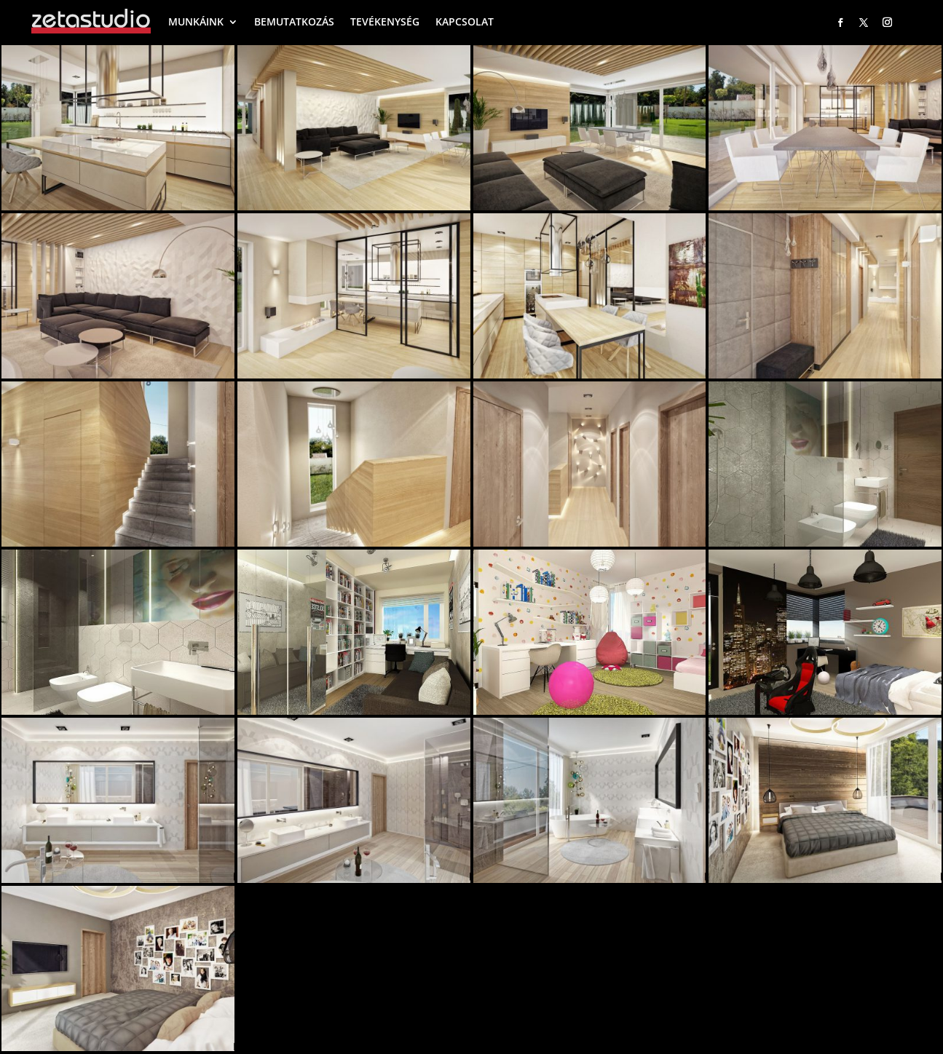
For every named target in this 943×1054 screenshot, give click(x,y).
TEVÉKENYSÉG (384, 21)
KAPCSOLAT (464, 21)
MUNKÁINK (196, 21)
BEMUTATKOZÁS (294, 21)
